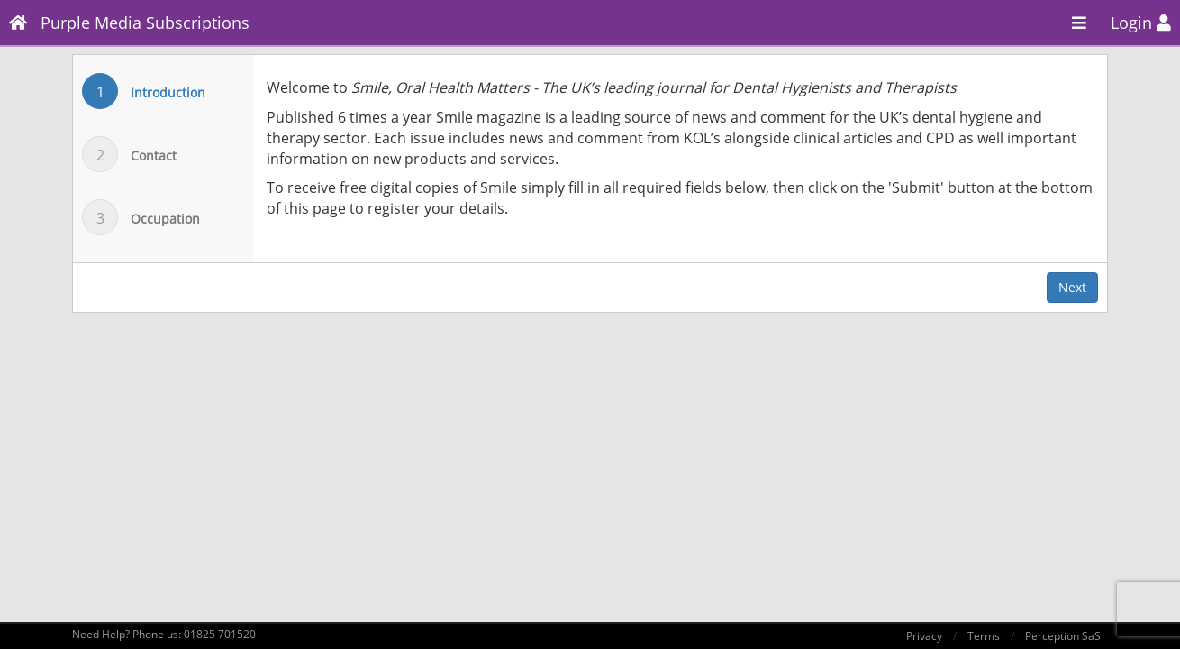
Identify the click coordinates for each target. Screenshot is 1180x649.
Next (1072, 287)
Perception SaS (1063, 636)
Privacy (924, 636)
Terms (983, 636)
